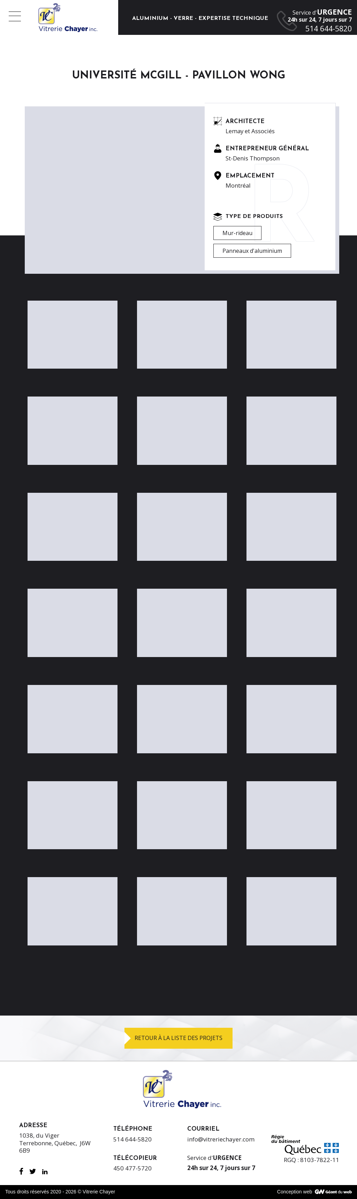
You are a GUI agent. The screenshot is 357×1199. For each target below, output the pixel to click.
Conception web (294, 1191)
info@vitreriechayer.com (221, 1139)
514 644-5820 (132, 1139)
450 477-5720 (132, 1168)
